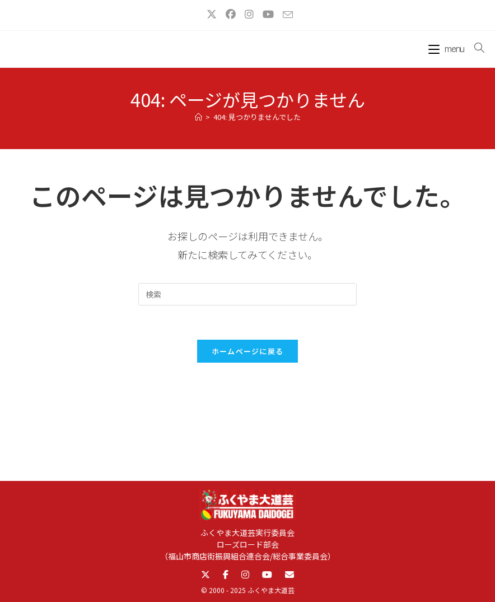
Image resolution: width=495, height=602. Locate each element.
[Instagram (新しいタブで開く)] (249, 14)
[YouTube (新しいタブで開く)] (268, 14)
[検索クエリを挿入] (247, 294)
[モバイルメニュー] (447, 47)
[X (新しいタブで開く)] (211, 14)
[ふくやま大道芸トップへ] (247, 507)
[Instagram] (245, 574)
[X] (205, 574)
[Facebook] (225, 574)
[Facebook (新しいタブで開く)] (230, 14)
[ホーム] (198, 117)
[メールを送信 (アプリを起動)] (285, 15)
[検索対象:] (475, 47)
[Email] (289, 574)
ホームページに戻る (248, 351)
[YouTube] (267, 574)
